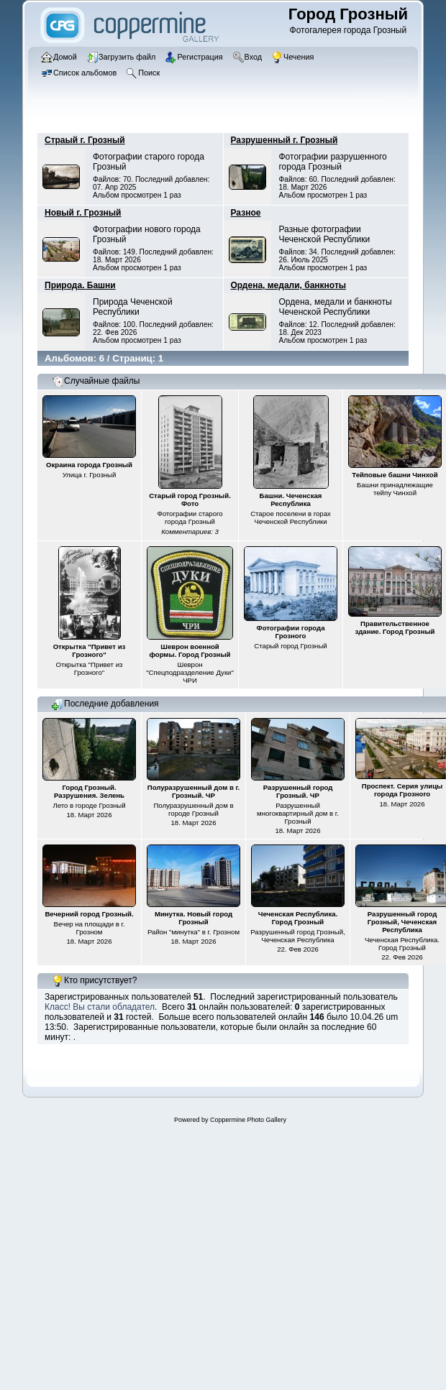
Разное (246, 213)
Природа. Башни (80, 285)
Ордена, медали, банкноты (289, 285)
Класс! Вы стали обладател (100, 1007)
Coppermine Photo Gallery (248, 1119)
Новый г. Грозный (83, 213)
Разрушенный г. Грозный (284, 140)
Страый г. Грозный (85, 140)
